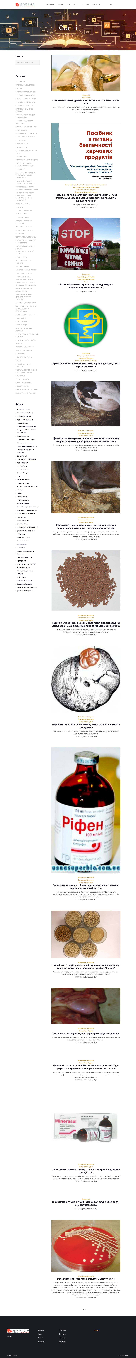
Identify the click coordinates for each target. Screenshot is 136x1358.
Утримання (27, 350)
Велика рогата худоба (24, 126)
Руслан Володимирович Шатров (28, 507)
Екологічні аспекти (23, 204)
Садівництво (20, 140)
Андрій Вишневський (24, 557)
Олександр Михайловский (26, 459)
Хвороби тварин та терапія (26, 92)
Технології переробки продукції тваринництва (25, 182)
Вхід (112, 4)
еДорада (15, 1355)
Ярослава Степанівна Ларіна (27, 510)
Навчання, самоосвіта (24, 383)
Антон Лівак (21, 534)
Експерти (62, 1334)
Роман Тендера (22, 423)
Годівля (18, 350)
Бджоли (24, 130)
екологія (19, 343)
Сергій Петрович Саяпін (25, 413)
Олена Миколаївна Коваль (26, 564)
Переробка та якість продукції (27, 160)
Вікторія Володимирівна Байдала (25, 572)
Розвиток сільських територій (23, 365)
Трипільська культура (24, 210)
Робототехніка (21, 321)
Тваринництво (21, 214)
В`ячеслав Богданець (24, 443)
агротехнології (21, 257)
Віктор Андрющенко (24, 537)
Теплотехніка (21, 318)
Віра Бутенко (21, 561)
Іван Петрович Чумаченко (26, 514)
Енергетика (33, 314)
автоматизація (21, 314)
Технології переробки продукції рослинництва (25, 165)
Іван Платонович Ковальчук (27, 446)
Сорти (18, 137)
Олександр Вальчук (24, 416)
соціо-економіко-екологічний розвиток (27, 335)
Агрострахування (22, 266)
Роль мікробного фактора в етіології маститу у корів (86, 1278)
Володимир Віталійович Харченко (25, 552)
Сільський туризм (22, 217)
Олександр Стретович (24, 580)
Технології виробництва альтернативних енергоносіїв (27, 188)
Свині (35, 126)
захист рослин (21, 156)
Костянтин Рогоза (23, 409)
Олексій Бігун (22, 466)
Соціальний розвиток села (26, 303)
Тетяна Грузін (21, 517)
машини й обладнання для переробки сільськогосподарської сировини (26, 250)
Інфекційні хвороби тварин (26, 98)
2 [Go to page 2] (85, 1309)
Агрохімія (19, 207)
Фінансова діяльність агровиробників (24, 290)
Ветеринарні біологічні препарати (24, 110)
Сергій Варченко (23, 483)
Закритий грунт (22, 147)
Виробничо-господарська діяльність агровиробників (26, 284)
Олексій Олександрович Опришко (25, 451)
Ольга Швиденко (23, 436)
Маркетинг (29, 226)
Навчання (96, 4)
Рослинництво (21, 133)
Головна (60, 35)
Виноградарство (22, 144)
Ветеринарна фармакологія (26, 102)
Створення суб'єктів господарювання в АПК (24, 278)
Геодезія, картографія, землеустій (24, 222)
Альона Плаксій (22, 469)
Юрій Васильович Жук (25, 420)
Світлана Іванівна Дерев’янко (27, 587)
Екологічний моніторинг (25, 347)
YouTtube (62, 1342)
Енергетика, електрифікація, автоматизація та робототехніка (26, 309)
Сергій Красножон (23, 480)
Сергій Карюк (22, 456)
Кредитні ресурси (22, 386)
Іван (18, 476)
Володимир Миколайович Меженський (26, 431)
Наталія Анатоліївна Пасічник (27, 486)
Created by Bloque (123, 1355)
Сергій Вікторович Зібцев (26, 439)
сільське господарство (25, 230)
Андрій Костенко (23, 500)
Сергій (19, 493)
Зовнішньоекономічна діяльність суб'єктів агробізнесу (24, 297)
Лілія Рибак (21, 548)
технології (33, 133)
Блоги (67, 4)
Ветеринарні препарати (24, 105)
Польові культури (28, 137)
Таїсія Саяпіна (22, 544)
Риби (17, 130)
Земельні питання (22, 379)
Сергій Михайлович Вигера (26, 426)
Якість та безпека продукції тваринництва (26, 116)
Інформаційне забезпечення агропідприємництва (26, 371)
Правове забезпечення (24, 273)
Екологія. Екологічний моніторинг (24, 330)
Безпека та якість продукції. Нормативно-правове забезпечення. (26, 175)
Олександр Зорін (23, 497)
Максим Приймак (23, 503)
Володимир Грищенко (24, 584)
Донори (32, 393)
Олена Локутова (23, 520)
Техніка (18, 360)
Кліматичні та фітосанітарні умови (26, 152)
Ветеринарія (20, 81)
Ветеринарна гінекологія (25, 95)
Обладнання (20, 169)
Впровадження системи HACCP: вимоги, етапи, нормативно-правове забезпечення (25, 196)
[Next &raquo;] (88, 1309)
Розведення (20, 354)
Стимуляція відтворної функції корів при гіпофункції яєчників (86, 1033)
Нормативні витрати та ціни (26, 270)
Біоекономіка (21, 376)
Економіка (19, 226)
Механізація (20, 233)
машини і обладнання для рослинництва (25, 242)
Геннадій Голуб (22, 524)
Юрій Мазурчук (22, 463)
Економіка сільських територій (23, 262)
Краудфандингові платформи (27, 389)
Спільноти (87, 4)
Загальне (19, 88)
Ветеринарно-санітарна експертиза (25, 122)
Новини (41, 1330)
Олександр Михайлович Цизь (27, 527)
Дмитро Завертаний (24, 473)
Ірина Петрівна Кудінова (25, 531)
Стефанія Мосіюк (23, 541)
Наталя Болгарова (23, 567)
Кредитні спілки (22, 393)
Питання (76, 4)
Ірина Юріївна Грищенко (25, 591)
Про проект (51, 4)
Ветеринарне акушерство (25, 85)
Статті (60, 4)
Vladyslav (20, 490)
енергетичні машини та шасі (26, 237)
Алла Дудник (21, 577)
